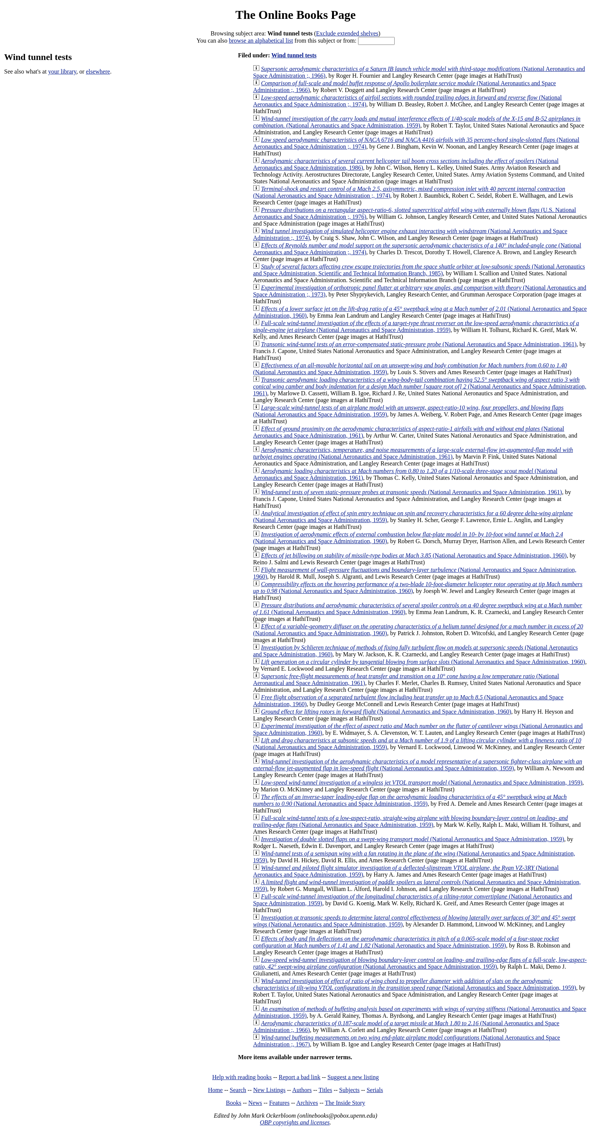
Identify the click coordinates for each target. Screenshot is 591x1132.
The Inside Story (345, 1103)
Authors (302, 1090)
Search (238, 1090)
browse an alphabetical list (261, 40)
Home (215, 1090)
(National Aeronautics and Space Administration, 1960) (414, 555)
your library (62, 71)
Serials (375, 1090)
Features (279, 1103)
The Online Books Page (295, 15)
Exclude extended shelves (347, 33)
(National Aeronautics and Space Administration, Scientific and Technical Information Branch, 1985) (419, 269)
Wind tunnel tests (294, 55)
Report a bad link (299, 1077)
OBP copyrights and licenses (294, 1122)
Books (233, 1103)
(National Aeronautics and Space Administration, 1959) (416, 122)
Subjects (349, 1090)
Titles (325, 1090)
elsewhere (98, 71)
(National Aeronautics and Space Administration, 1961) (418, 344)
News (255, 1103)
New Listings (269, 1090)
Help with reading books (242, 1077)
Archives (307, 1103)
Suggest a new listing (353, 1077)
